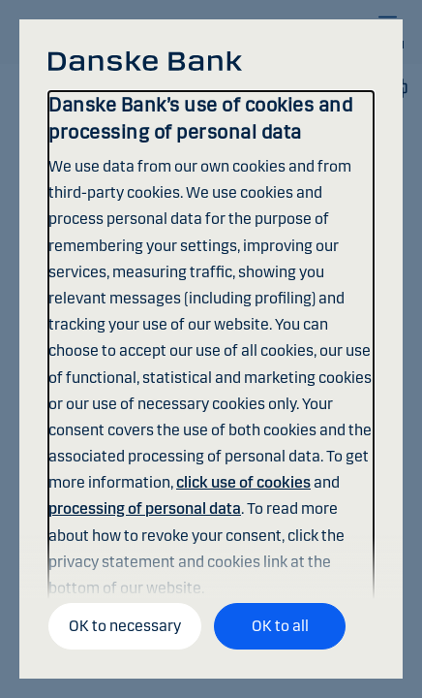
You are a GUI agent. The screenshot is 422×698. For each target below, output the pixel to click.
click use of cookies (243, 482)
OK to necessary (125, 626)
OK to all (280, 626)
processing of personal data (144, 508)
